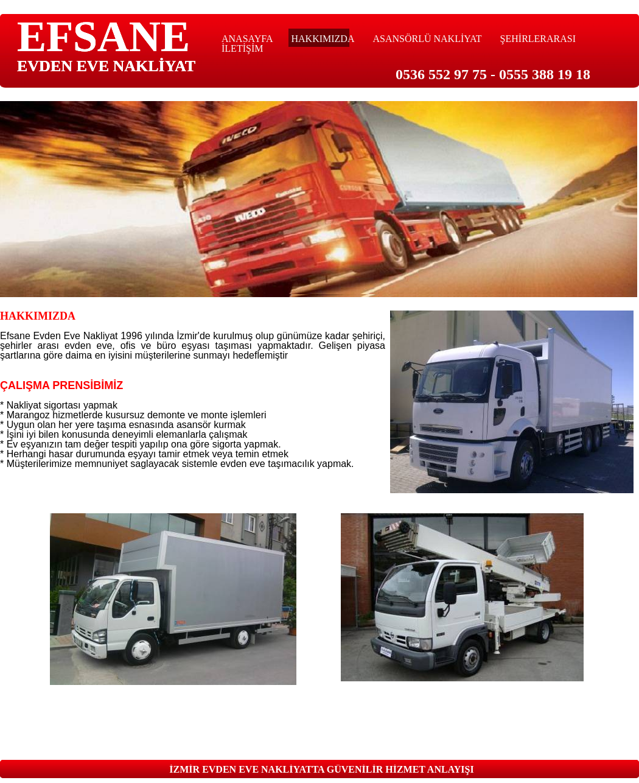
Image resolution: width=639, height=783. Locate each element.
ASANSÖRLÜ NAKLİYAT (426, 38)
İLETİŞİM (242, 48)
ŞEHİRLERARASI (538, 38)
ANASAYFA (247, 38)
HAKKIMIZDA (322, 38)
